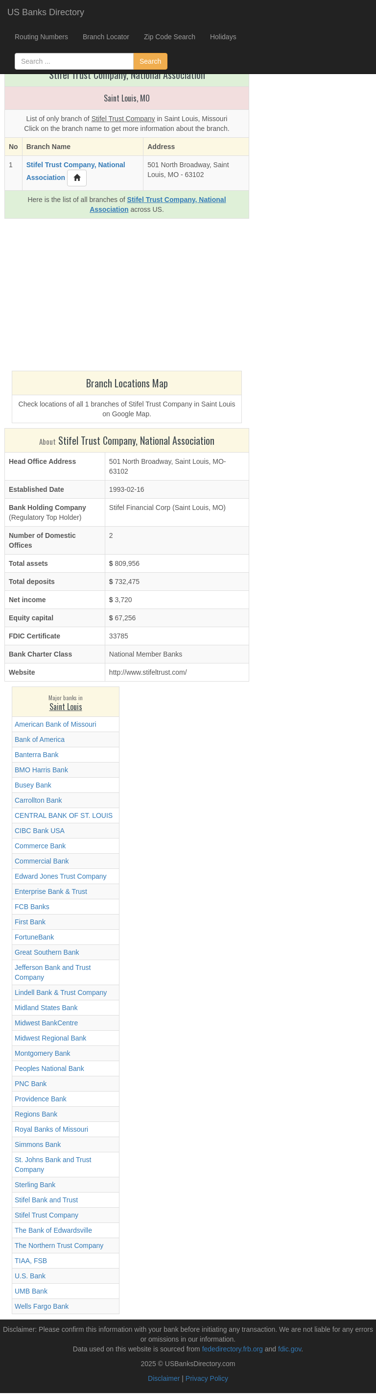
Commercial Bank (42, 861)
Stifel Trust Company (46, 1215)
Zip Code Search (169, 37)
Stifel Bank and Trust (46, 1200)
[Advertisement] (127, 297)
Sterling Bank (35, 1185)
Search (150, 61)
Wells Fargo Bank (42, 1306)
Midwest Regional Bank (50, 1038)
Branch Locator (106, 37)
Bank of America (40, 739)
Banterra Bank (37, 755)
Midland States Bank (46, 1008)
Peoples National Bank (49, 1068)
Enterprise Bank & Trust (51, 891)
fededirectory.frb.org (232, 1349)
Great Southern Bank (47, 952)
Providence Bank (41, 1099)
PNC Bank (31, 1084)
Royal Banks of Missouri (51, 1129)
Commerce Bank (40, 846)
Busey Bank (33, 785)
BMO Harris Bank (41, 770)
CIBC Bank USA (40, 831)
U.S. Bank (30, 1276)
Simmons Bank (38, 1144)
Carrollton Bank (38, 800)
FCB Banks (32, 907)
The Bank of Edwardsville (53, 1230)
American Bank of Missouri (55, 724)
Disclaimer (164, 1378)
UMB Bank (31, 1291)
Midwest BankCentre (46, 1023)
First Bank (30, 922)
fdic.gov (289, 1349)
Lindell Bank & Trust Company (61, 992)
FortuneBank (34, 937)
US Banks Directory (45, 12)
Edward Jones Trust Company (61, 876)
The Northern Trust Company (59, 1245)
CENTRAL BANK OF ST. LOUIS (64, 815)
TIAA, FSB (31, 1261)
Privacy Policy (207, 1378)
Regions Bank (36, 1114)
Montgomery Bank (42, 1053)
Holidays (223, 37)
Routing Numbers (41, 37)
